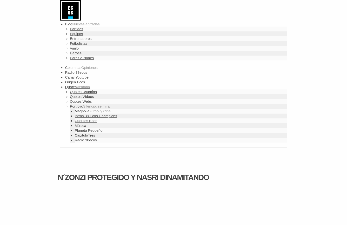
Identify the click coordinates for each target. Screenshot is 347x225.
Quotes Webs (81, 101)
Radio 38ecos (86, 140)
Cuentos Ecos (86, 121)
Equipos (76, 34)
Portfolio (90, 106)
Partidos (76, 29)
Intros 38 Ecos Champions (96, 116)
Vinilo (74, 48)
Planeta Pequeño (88, 130)
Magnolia (93, 111)
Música (80, 125)
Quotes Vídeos (82, 96)
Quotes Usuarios (83, 92)
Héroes (75, 53)
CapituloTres (85, 135)
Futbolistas (78, 43)
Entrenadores (81, 38)
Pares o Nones (82, 58)
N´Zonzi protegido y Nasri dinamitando (133, 177)
